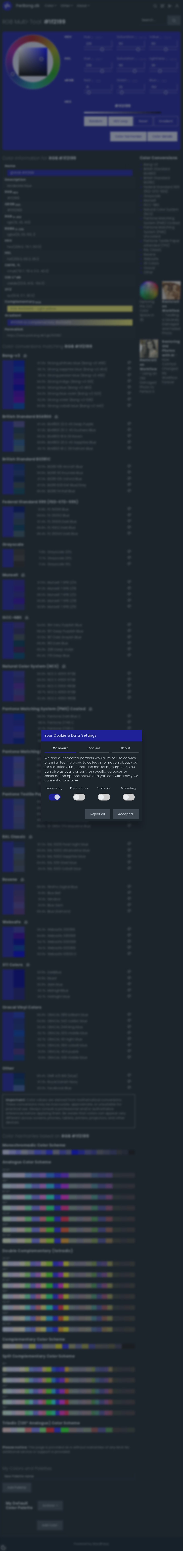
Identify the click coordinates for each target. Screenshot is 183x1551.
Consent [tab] (60, 748)
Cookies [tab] (94, 748)
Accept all (126, 814)
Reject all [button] (97, 814)
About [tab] (125, 748)
